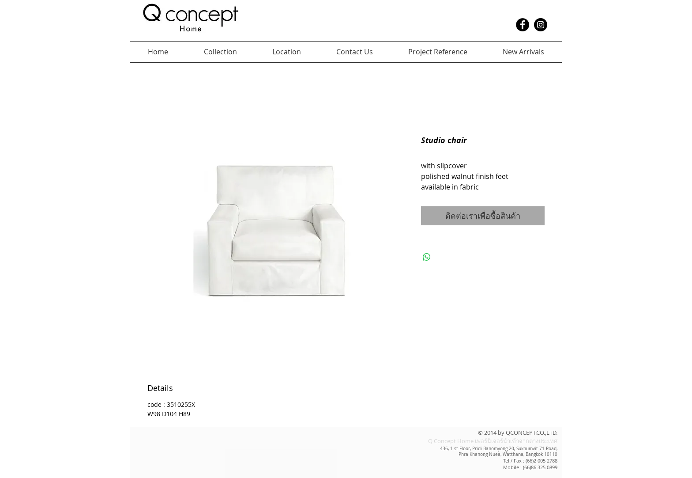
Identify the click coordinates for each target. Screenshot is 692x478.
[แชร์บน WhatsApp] (426, 257)
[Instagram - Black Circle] (540, 24)
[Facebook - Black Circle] (522, 24)
